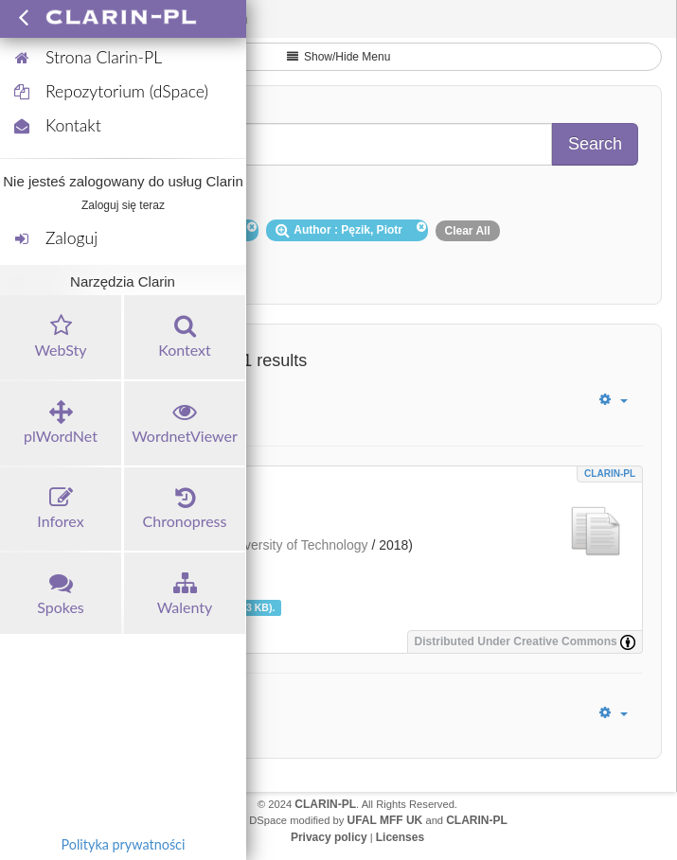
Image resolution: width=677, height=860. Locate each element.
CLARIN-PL (609, 473)
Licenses (400, 837)
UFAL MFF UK (385, 820)
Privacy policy (329, 837)
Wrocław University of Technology (269, 545)
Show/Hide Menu (339, 56)
